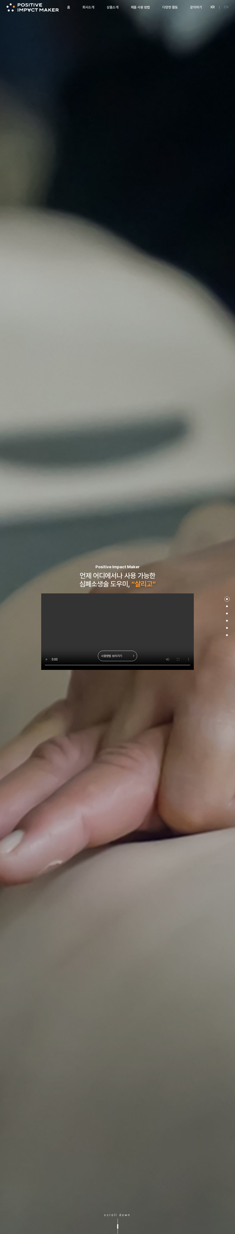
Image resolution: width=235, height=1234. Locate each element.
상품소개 (112, 7)
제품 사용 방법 (140, 7)
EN (226, 7)
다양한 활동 (170, 7)
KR (213, 7)
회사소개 (88, 7)
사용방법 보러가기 (117, 656)
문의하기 (196, 7)
